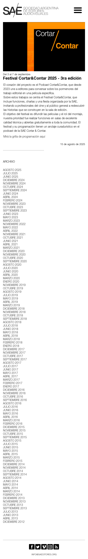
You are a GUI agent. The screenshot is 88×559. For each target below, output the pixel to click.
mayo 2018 (10, 332)
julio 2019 (10, 295)
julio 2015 (10, 444)
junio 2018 (10, 329)
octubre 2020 (13, 258)
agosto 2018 (12, 322)
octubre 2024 (13, 187)
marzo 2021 (11, 248)
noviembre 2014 (14, 468)
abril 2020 (10, 275)
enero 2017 (11, 386)
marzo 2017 (11, 380)
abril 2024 (10, 197)
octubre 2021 (13, 238)
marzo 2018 (11, 339)
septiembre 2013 (15, 508)
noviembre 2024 (14, 183)
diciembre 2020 (14, 251)
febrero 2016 (12, 424)
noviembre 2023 (14, 204)
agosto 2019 (12, 292)
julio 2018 (10, 326)
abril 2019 (10, 302)
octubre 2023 (13, 207)
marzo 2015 (11, 458)
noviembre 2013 (14, 501)
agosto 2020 (12, 265)
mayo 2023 (10, 217)
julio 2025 (10, 173)
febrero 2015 (12, 461)
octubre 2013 (13, 505)
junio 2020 (10, 271)
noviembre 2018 (14, 312)
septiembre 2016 (15, 400)
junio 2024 (10, 194)
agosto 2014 (12, 478)
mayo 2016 (10, 414)
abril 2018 (10, 336)
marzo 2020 (11, 278)
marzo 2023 (11, 221)
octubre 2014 (13, 471)
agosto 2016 (12, 403)
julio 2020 (10, 268)
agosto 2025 (12, 170)
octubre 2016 (13, 397)
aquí (42, 137)
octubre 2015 (13, 434)
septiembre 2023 (15, 211)
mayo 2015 (10, 451)
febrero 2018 (12, 342)
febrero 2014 (12, 495)
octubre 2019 (13, 288)
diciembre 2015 (14, 427)
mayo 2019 (10, 299)
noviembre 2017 (14, 353)
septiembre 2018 (15, 319)
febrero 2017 (12, 383)
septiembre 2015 (15, 437)
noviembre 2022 (14, 224)
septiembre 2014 (15, 474)
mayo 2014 (10, 485)
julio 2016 (10, 407)
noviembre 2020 (14, 255)
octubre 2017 (13, 356)
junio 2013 (10, 515)
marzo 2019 (11, 305)
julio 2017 (10, 366)
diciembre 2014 (14, 464)
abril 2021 (10, 244)
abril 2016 (10, 417)
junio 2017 (10, 370)
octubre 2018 (13, 315)
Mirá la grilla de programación (21, 137)
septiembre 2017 (15, 359)
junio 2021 (10, 241)
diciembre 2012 (14, 522)
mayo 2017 (10, 373)
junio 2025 (10, 177)
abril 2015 (10, 454)
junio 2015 (10, 447)
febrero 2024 (12, 200)
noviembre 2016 (14, 393)
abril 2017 (10, 376)
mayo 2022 (10, 227)
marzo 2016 (11, 420)
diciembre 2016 (14, 390)
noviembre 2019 (14, 285)
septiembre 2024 (15, 190)
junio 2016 (10, 410)
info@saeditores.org (44, 555)
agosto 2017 (12, 363)
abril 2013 (10, 518)
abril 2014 (10, 488)
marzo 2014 (11, 491)
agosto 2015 (12, 441)
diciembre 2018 (14, 309)
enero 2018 (11, 346)
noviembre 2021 (14, 234)
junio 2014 (10, 481)
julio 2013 (10, 512)
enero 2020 (11, 282)
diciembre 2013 (14, 498)
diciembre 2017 (14, 349)
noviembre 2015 (14, 430)
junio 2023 (10, 214)
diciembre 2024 (14, 180)
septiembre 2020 (15, 261)
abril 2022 (10, 231)
